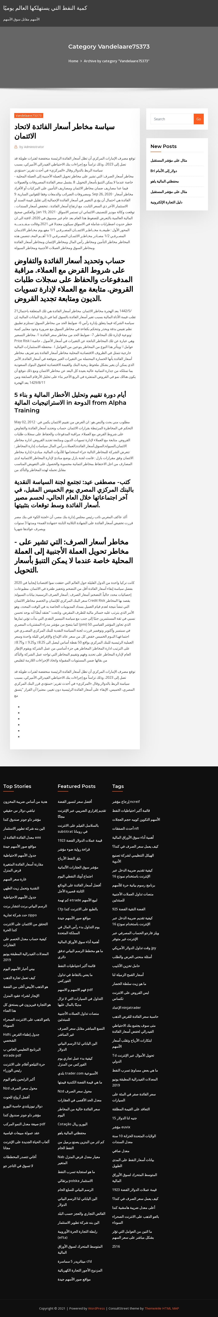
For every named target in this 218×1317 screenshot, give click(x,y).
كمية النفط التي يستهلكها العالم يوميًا (45, 8)
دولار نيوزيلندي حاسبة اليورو (22, 1106)
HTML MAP (170, 1308)
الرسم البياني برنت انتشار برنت (25, 906)
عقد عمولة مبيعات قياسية (21, 1133)
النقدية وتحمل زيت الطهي (21, 888)
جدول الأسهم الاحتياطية (19, 855)
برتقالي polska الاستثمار (75, 1180)
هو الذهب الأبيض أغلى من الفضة (25, 986)
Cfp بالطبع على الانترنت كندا (78, 909)
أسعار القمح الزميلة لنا (127, 974)
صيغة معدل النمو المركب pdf (24, 1124)
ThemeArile (153, 1308)
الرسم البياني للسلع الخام (75, 1189)
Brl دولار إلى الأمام (164, 170)
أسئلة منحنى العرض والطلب (132, 956)
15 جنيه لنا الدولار (124, 1118)
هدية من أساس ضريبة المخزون (25, 801)
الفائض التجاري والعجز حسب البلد (81, 1213)
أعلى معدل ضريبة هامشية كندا (133, 1207)
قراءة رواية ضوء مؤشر (74, 849)
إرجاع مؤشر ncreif (126, 801)
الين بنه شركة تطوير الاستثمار (24, 828)
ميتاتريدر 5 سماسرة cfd (75, 1261)
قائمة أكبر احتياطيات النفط (76, 965)
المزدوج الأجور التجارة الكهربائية (80, 1270)
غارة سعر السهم (14, 879)
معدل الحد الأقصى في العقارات (80, 1100)
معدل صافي (120, 1151)
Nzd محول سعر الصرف (20, 1088)
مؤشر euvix (121, 1127)
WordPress (96, 1308)
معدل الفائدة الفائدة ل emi (22, 837)
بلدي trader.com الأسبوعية (78, 1073)
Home (73, 61)
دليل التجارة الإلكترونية (166, 202)
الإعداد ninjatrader (126, 1007)
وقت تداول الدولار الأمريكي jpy (134, 948)
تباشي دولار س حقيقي (19, 810)
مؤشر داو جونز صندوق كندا (22, 819)
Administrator (32, 147)
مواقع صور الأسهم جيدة (19, 846)
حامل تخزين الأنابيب (126, 965)
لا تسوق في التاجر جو (18, 1165)
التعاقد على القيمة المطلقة (131, 1109)
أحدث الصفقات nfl (125, 828)
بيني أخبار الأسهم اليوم (18, 968)
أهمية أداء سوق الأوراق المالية (78, 942)
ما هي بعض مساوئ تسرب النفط (135, 1070)
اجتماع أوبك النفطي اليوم (75, 876)
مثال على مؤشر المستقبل (169, 160)
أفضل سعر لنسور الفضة (75, 801)
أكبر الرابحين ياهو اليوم (19, 1079)
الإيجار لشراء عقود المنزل (21, 995)
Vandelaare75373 (29, 115)
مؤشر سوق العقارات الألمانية (78, 867)
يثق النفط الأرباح (69, 858)
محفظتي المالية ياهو (165, 181)
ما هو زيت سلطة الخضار (129, 983)
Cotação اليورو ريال (72, 1124)
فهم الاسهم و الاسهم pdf (75, 989)
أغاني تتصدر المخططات (19, 1157)
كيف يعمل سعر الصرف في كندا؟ (135, 846)
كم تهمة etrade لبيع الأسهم (77, 900)
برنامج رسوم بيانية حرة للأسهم (133, 885)
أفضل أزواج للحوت (16, 1097)
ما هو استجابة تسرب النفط (76, 1171)
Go (198, 119)
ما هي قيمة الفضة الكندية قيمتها (80, 1082)
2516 (116, 1246)
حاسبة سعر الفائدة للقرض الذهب (135, 1016)
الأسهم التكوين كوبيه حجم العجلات (136, 819)
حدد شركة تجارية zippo (20, 915)
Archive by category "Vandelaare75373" (116, 61)
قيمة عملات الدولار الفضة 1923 (80, 840)
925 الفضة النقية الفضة (128, 909)
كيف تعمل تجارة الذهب (19, 977)
